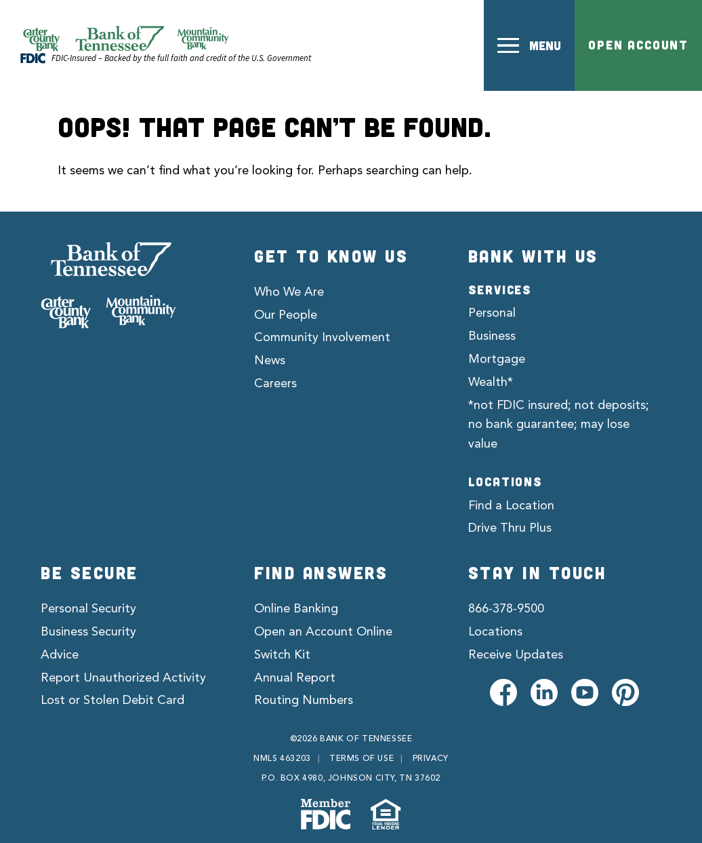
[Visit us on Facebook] (503, 692)
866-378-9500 (506, 609)
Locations (495, 632)
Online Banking (296, 609)
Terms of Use (361, 759)
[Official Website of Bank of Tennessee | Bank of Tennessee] (125, 39)
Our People (285, 315)
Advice (60, 655)
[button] (529, 45)
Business (492, 336)
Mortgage (496, 359)
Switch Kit (282, 655)
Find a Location (511, 506)
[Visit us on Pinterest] (625, 692)
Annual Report (294, 678)
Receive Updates (515, 655)
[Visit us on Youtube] (584, 692)
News (269, 361)
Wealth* (490, 382)
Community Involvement (322, 338)
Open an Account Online (323, 632)
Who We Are (289, 292)
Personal (492, 313)
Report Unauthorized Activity (123, 678)
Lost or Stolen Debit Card (112, 700)
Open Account (638, 44)
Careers (275, 384)
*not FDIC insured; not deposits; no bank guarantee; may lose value (558, 425)
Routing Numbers (303, 700)
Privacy (431, 759)
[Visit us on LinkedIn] (544, 692)
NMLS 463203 (282, 759)
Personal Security (88, 609)
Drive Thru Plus (510, 528)
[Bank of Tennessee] (108, 285)
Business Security (88, 632)
